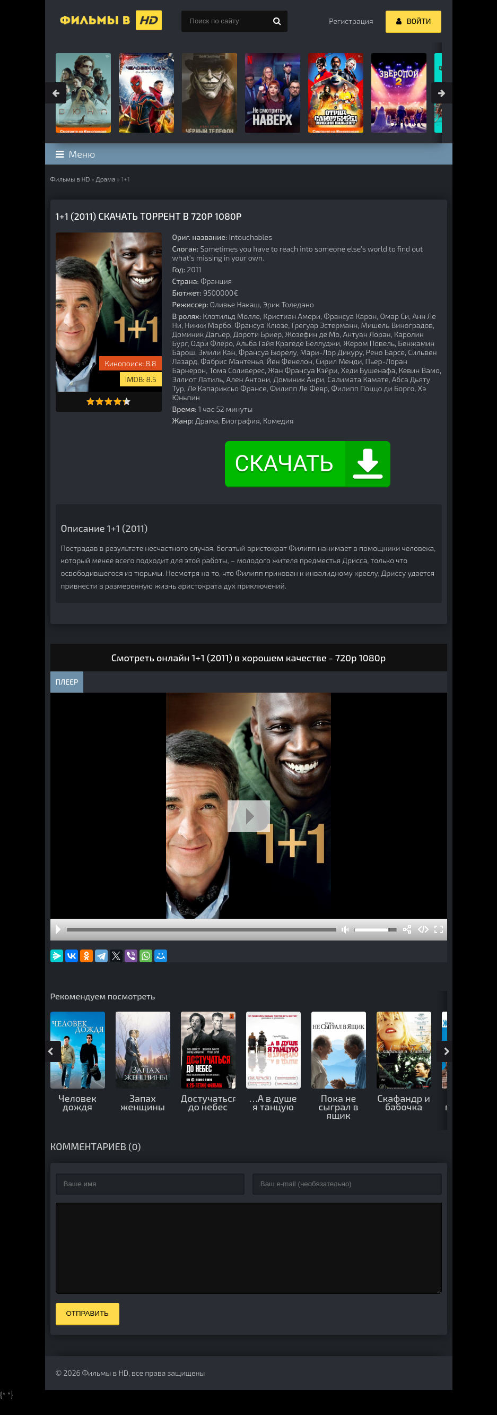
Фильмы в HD (70, 179)
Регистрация (351, 20)
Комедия (278, 420)
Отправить (87, 1329)
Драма (105, 179)
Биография (241, 420)
